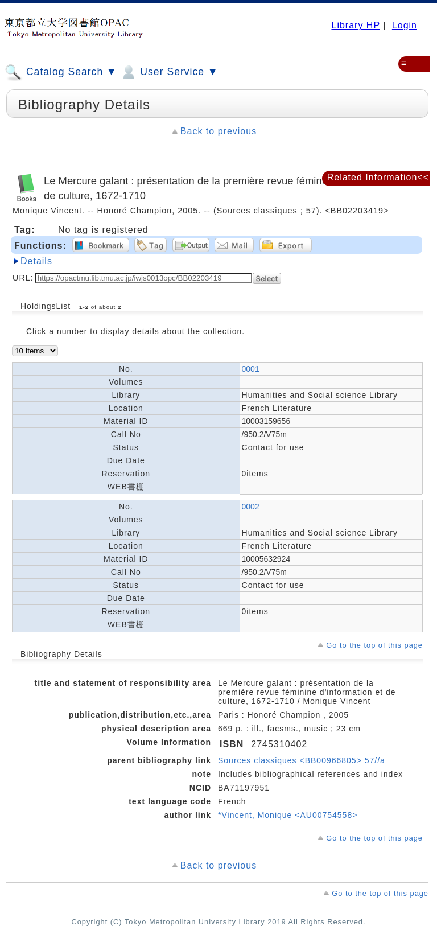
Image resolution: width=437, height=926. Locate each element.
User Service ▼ (168, 72)
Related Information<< (378, 177)
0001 (250, 368)
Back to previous (218, 131)
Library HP (355, 25)
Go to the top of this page (374, 645)
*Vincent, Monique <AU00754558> (287, 815)
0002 (250, 506)
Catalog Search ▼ (61, 72)
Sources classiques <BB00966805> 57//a (301, 760)
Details (36, 261)
